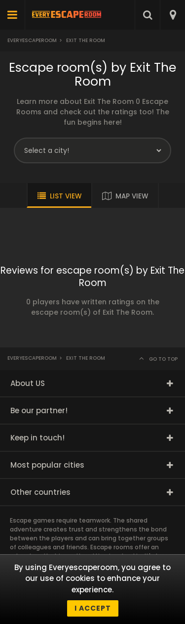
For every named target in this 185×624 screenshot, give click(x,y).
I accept (92, 608)
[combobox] (172, 15)
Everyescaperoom (32, 40)
